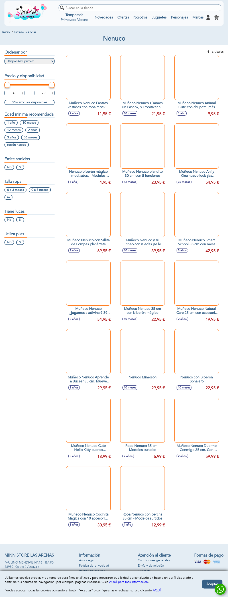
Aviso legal (86, 560)
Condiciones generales (154, 560)
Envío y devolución (151, 566)
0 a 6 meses (39, 190)
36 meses (30, 137)
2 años (32, 130)
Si (20, 167)
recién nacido (16, 145)
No (9, 167)
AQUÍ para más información (128, 582)
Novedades (104, 17)
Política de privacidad (94, 566)
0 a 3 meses (15, 190)
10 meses (29, 123)
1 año (11, 123)
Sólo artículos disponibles (29, 102)
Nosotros (140, 17)
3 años (11, 137)
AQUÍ (157, 590)
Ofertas (123, 17)
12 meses (13, 130)
